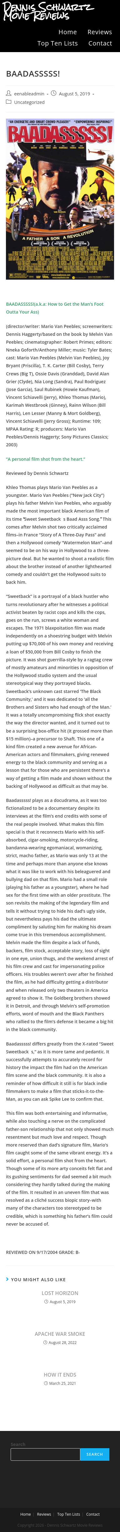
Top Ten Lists (58, 43)
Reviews (100, 32)
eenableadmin (29, 94)
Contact (100, 43)
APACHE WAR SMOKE (60, 1333)
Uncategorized (29, 102)
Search (18, 1444)
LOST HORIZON (60, 1293)
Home (67, 32)
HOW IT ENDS (60, 1374)
